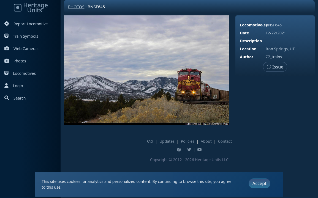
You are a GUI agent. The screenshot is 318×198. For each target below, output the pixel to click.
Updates (167, 141)
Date (244, 32)
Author (246, 56)
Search (15, 98)
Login (13, 85)
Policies (187, 141)
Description (251, 40)
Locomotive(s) (253, 25)
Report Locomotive (26, 23)
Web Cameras (21, 48)
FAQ (150, 141)
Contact (225, 141)
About (206, 141)
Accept (259, 183)
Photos (15, 61)
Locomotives (20, 73)
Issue (275, 67)
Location (248, 48)
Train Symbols (21, 36)
